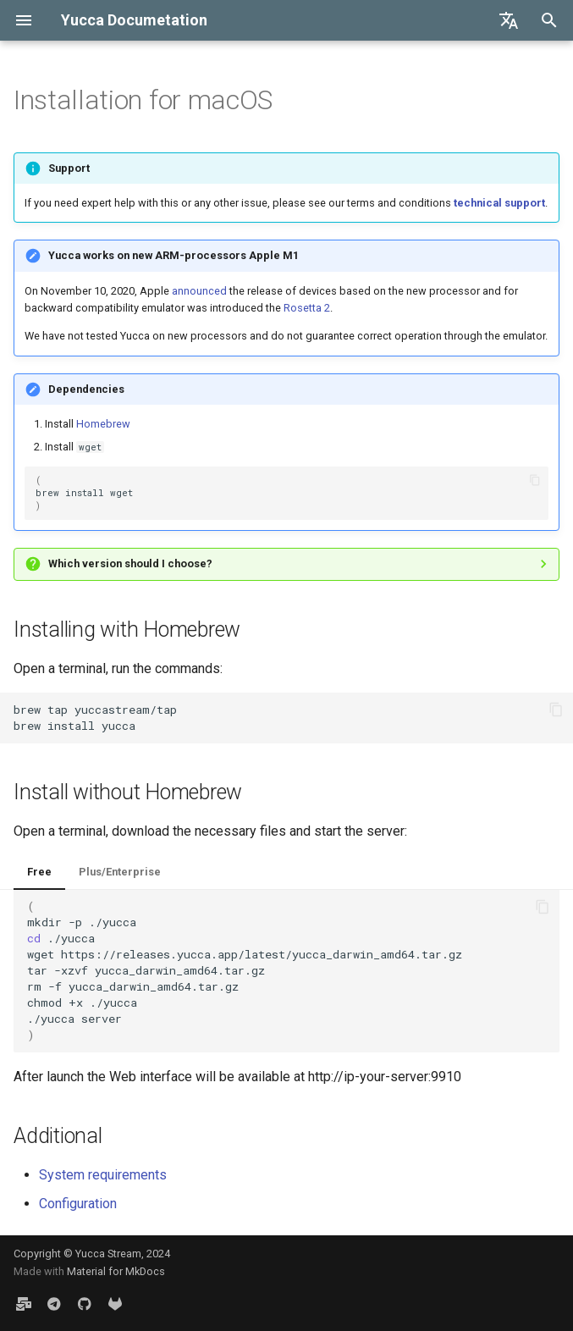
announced (199, 290)
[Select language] (509, 20)
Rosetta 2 (307, 307)
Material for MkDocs (116, 1271)
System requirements (103, 1175)
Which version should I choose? (130, 563)
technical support (499, 202)
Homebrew (103, 423)
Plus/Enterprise (120, 871)
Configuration (78, 1204)
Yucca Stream (108, 1253)
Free (39, 871)
